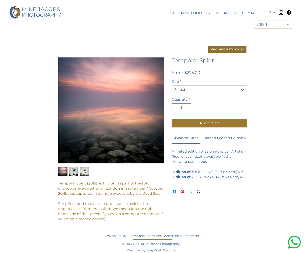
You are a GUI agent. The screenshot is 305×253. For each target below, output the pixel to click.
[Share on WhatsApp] (190, 191)
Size (176, 81)
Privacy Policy (116, 236)
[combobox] (209, 90)
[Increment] (187, 108)
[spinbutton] (181, 108)
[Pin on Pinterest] (182, 191)
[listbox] (273, 24)
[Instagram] (281, 13)
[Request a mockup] (227, 49)
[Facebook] (289, 13)
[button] (272, 13)
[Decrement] (175, 108)
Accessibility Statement (181, 236)
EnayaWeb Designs (160, 250)
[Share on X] (198, 191)
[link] (186, 138)
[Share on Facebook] (174, 191)
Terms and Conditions (145, 236)
